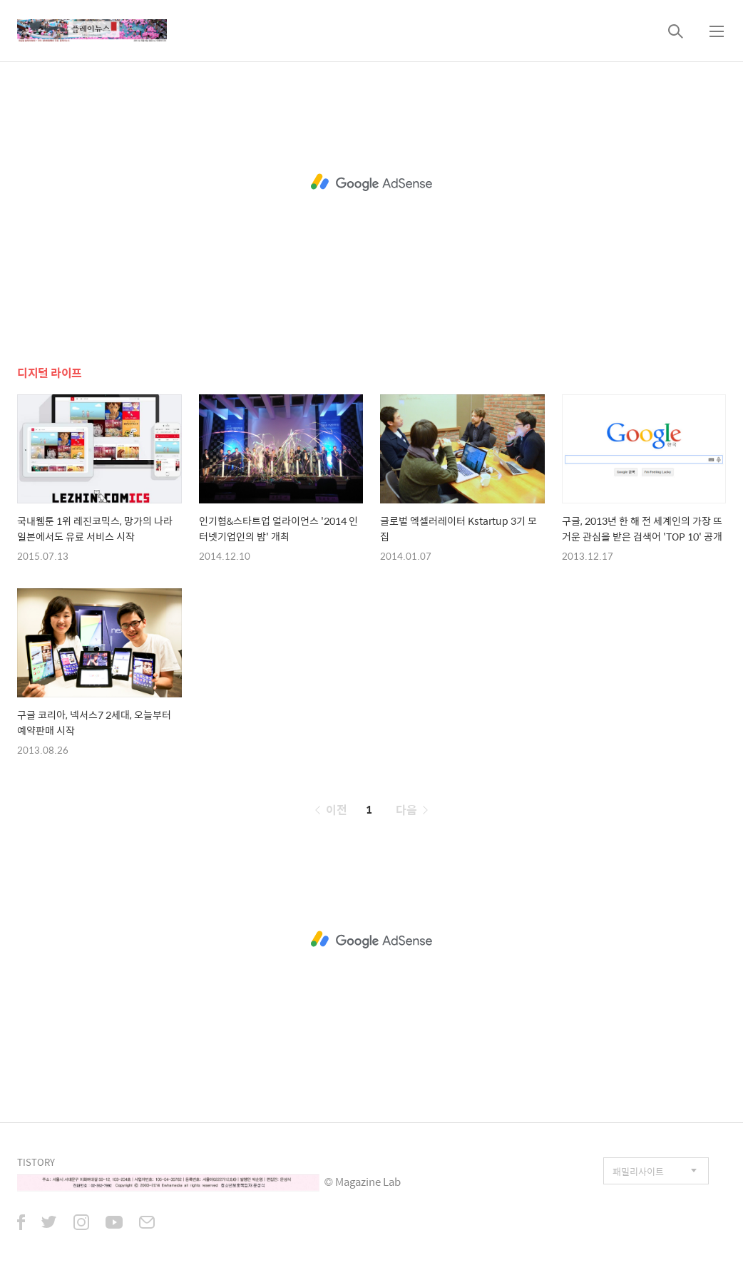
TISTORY (36, 1161)
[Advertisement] (371, 182)
